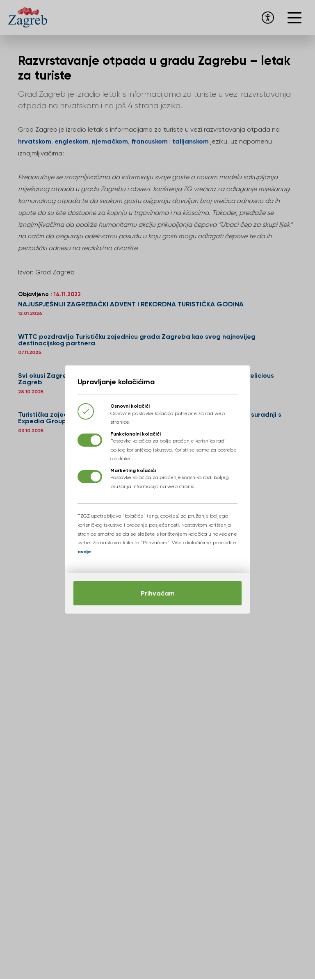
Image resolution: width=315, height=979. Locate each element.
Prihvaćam (158, 593)
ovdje (84, 552)
